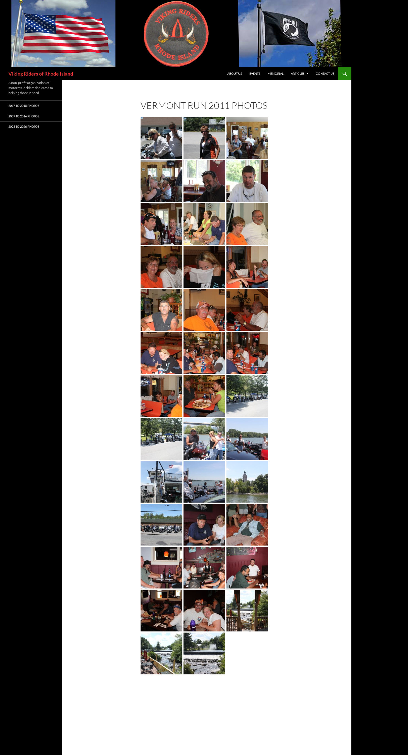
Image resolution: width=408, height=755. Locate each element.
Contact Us (325, 73)
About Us (234, 73)
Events (254, 73)
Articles (298, 73)
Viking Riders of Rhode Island (40, 74)
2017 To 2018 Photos (23, 105)
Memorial (275, 73)
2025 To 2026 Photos (23, 126)
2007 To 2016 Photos (23, 116)
